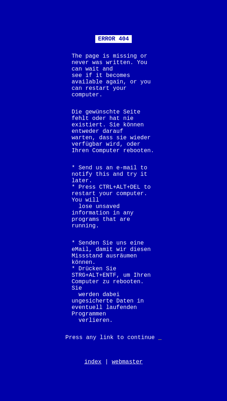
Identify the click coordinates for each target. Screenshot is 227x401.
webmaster (127, 362)
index (92, 362)
